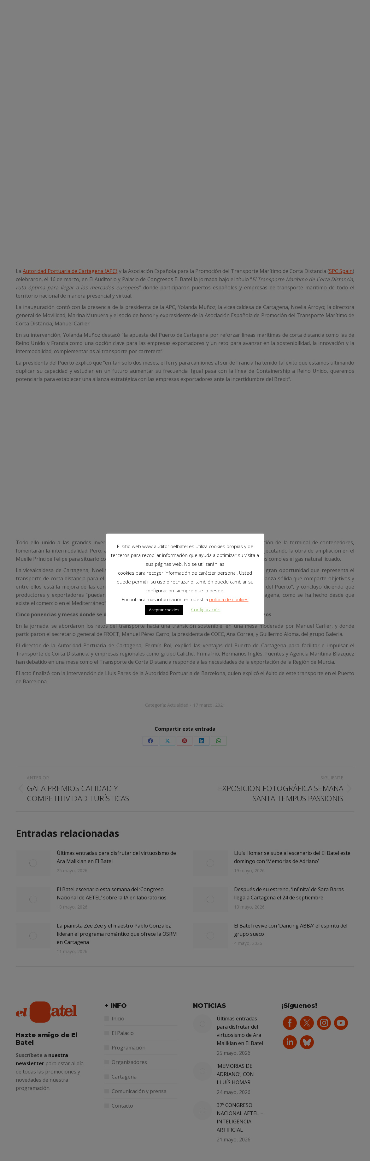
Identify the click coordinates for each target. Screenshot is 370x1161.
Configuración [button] (205, 609)
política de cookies (229, 599)
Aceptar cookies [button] (164, 610)
